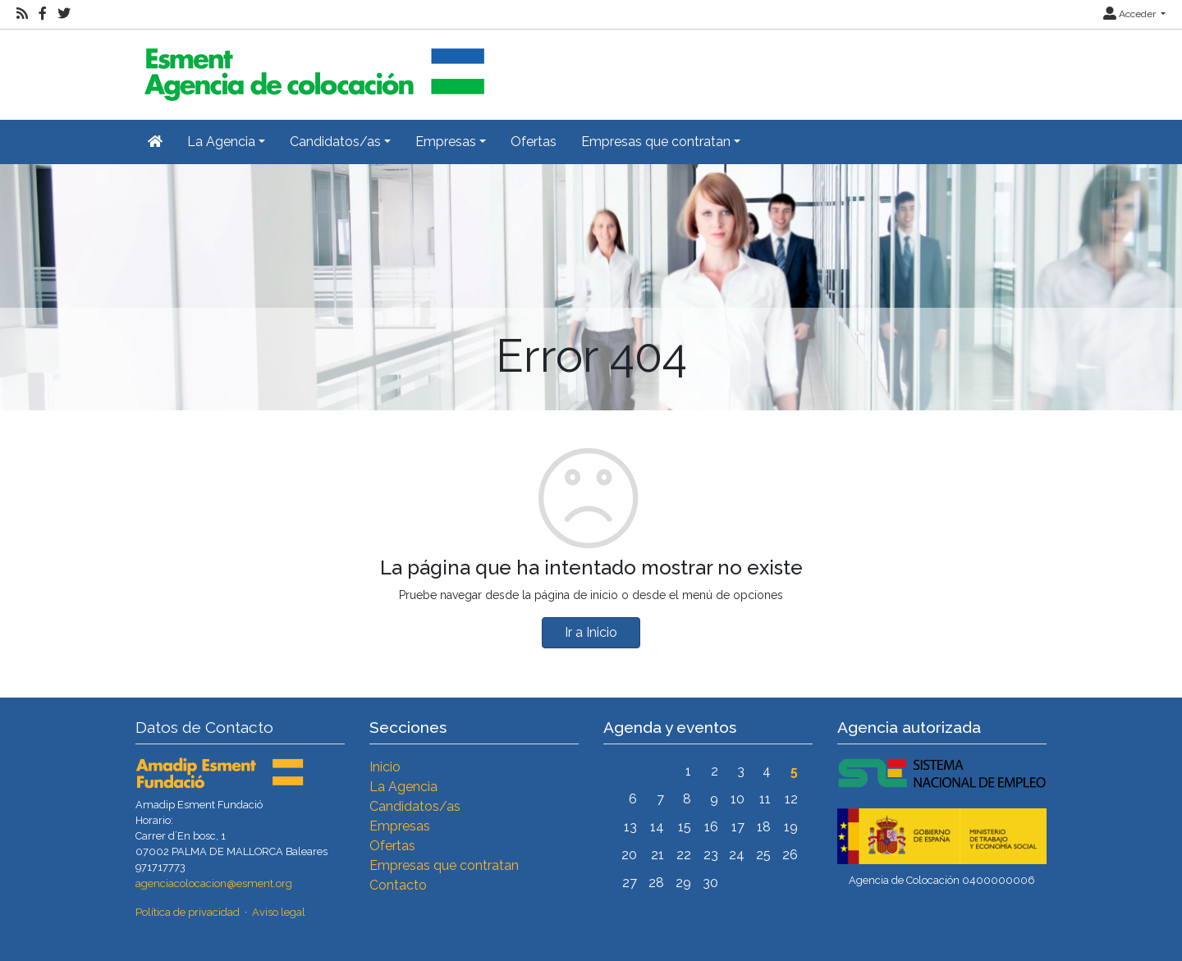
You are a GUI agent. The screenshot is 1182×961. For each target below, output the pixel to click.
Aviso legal (278, 912)
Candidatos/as (414, 806)
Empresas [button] (445, 141)
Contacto (398, 885)
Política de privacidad (187, 912)
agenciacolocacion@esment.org (213, 883)
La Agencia (403, 786)
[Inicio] (311, 68)
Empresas (399, 826)
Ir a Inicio (591, 632)
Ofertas (534, 141)
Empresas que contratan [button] (656, 141)
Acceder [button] (1130, 14)
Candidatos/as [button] (335, 141)
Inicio (385, 767)
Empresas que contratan (444, 865)
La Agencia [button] (221, 141)
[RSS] (22, 14)
